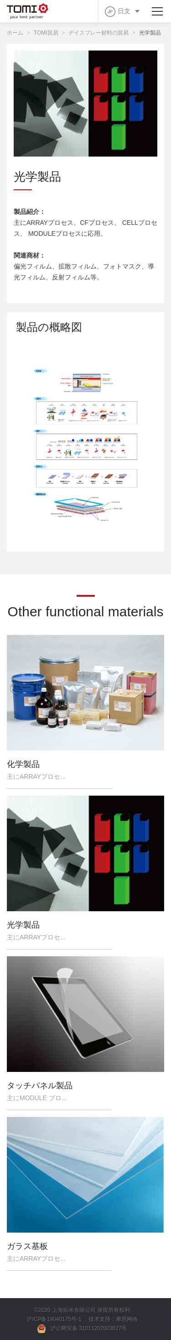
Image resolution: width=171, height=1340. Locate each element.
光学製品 (150, 33)
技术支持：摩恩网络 (113, 1319)
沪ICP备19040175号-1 (53, 1319)
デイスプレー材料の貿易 (98, 33)
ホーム (15, 33)
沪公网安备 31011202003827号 (82, 1328)
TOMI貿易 (46, 33)
